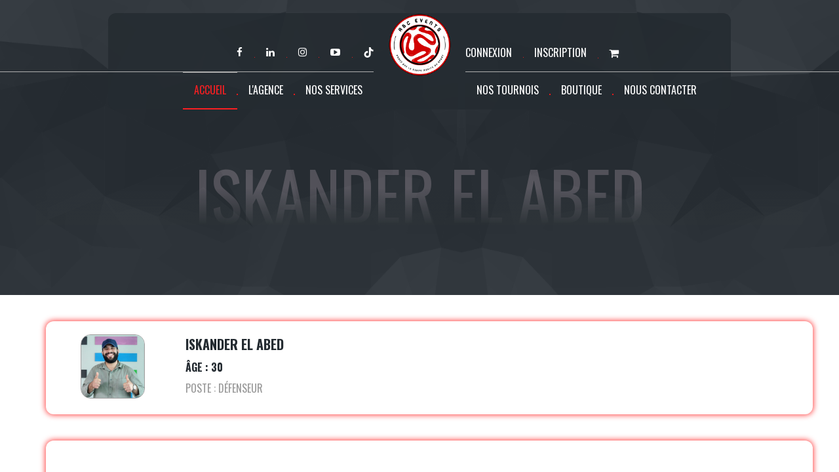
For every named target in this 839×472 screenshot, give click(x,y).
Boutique (581, 90)
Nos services (333, 90)
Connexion (488, 52)
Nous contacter (660, 90)
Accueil (210, 90)
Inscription (560, 52)
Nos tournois (508, 90)
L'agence (265, 90)
